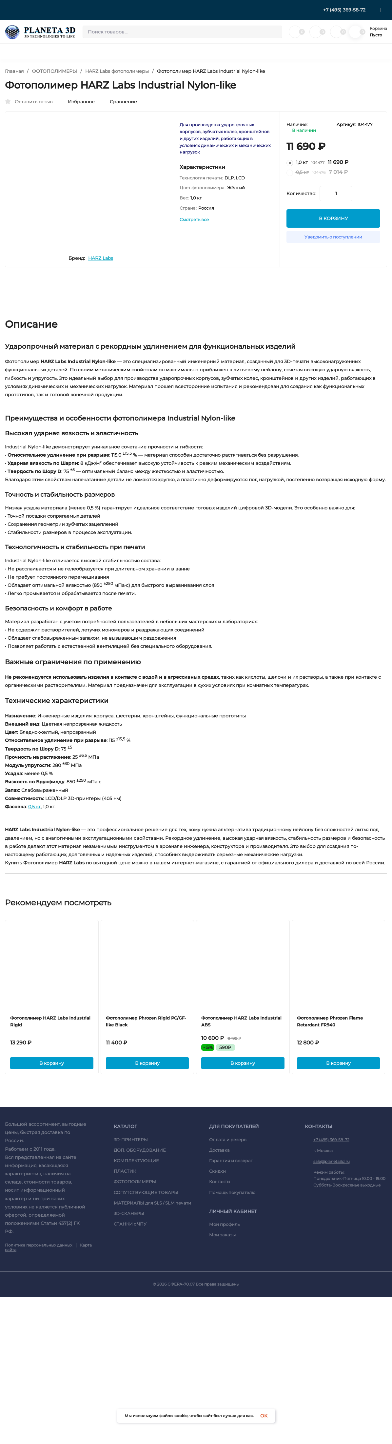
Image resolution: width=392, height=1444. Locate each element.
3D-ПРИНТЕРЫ (131, 1286)
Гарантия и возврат (231, 1307)
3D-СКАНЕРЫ (129, 1359)
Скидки (217, 1317)
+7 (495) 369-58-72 (344, 10)
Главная (14, 71)
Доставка (219, 1296)
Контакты (219, 1328)
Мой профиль (224, 1370)
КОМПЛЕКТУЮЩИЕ (136, 1307)
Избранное (78, 102)
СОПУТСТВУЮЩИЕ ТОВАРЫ (146, 1338)
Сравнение (120, 102)
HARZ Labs (117, 280)
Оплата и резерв (227, 1286)
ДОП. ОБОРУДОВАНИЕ (140, 1296)
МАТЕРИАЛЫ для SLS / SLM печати (152, 1349)
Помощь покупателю (232, 1338)
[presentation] (28, 177)
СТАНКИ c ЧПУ (130, 1370)
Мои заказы (222, 1381)
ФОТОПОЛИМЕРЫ (54, 71)
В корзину (52, 1208)
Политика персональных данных (38, 1391)
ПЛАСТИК (125, 1317)
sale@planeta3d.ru (331, 1307)
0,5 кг (34, 891)
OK (263, 1416)
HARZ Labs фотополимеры (117, 71)
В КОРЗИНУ (333, 224)
